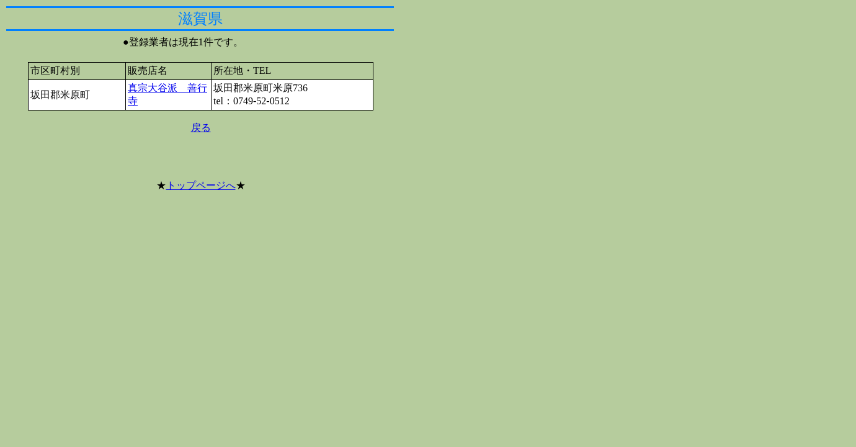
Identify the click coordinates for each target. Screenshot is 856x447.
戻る (201, 127)
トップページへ (201, 185)
